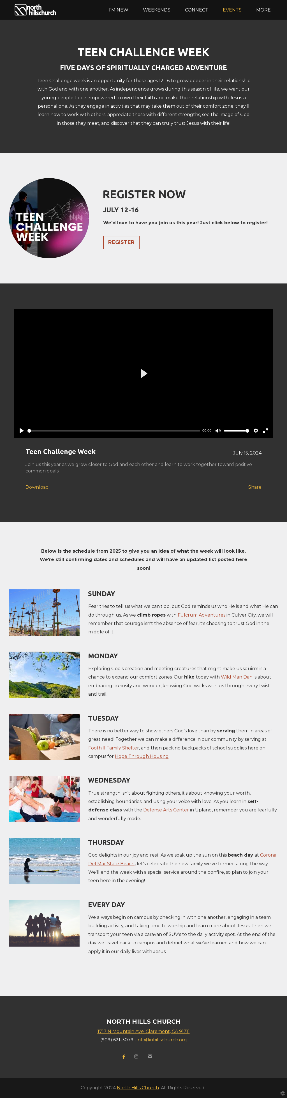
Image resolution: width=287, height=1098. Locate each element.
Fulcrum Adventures (201, 615)
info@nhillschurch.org (162, 1039)
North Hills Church (138, 1087)
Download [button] (37, 487)
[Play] (21, 430)
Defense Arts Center (166, 810)
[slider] (113, 430)
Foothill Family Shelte (112, 748)
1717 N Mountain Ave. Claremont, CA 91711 (144, 1031)
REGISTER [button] (121, 242)
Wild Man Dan (237, 677)
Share (254, 487)
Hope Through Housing (142, 756)
